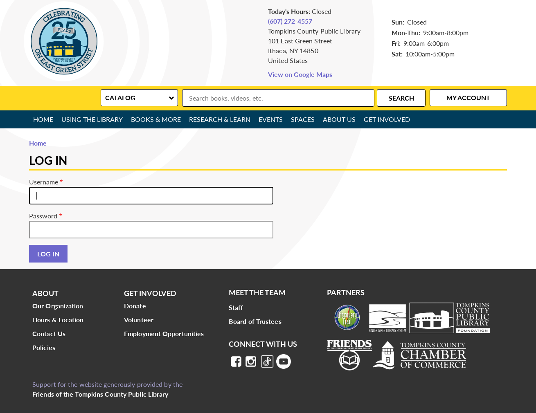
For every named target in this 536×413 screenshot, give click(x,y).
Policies (43, 347)
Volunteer (138, 319)
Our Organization (57, 306)
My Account (468, 97)
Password (43, 216)
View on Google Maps (300, 74)
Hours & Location (58, 319)
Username (43, 182)
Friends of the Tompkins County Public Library (100, 394)
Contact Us (48, 333)
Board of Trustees (255, 321)
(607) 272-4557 (290, 21)
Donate (135, 306)
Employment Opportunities (164, 333)
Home (43, 119)
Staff (236, 307)
